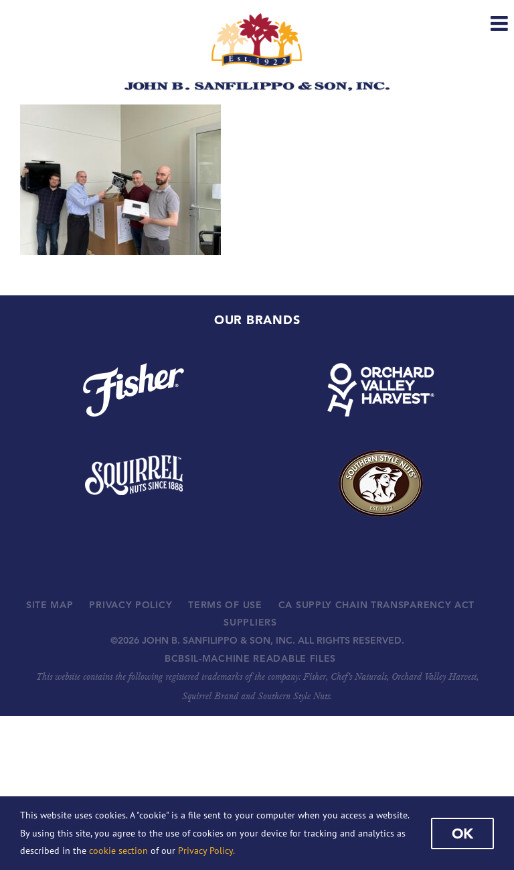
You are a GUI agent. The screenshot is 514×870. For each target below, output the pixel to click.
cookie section (118, 851)
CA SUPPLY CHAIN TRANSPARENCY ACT (376, 605)
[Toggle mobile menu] (501, 23)
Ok (462, 833)
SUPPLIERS (250, 622)
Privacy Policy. (206, 851)
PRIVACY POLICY (130, 605)
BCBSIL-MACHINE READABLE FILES (250, 658)
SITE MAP (50, 605)
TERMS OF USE (225, 605)
